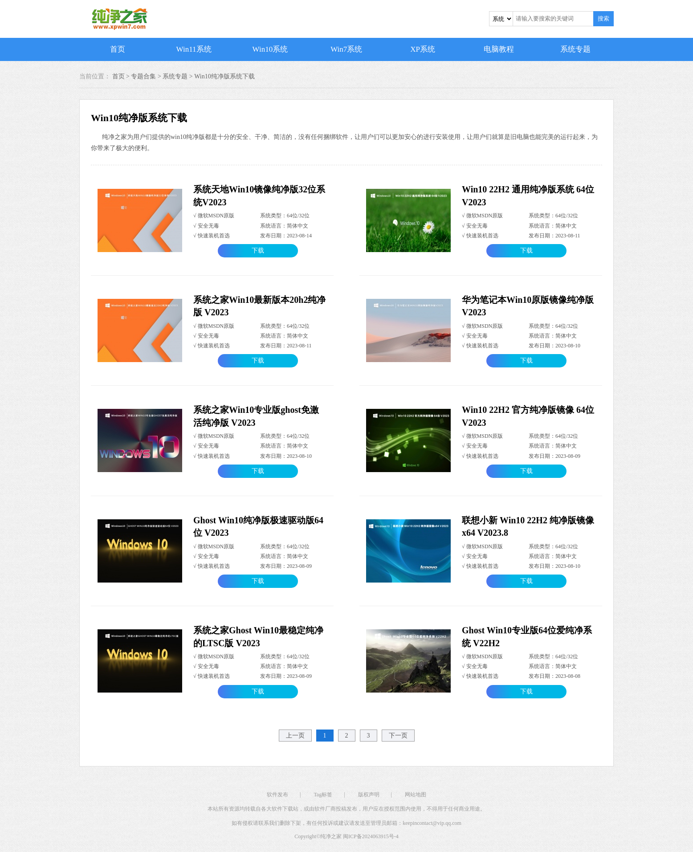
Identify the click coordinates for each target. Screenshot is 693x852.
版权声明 (368, 794)
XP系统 (422, 49)
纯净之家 (331, 836)
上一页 (295, 735)
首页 (117, 49)
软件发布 (277, 794)
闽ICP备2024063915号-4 (371, 836)
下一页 (398, 735)
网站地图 (415, 794)
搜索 (603, 18)
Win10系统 (270, 49)
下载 (258, 250)
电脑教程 (499, 49)
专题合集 (143, 76)
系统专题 (575, 49)
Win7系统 (346, 49)
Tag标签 (323, 794)
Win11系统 (194, 49)
